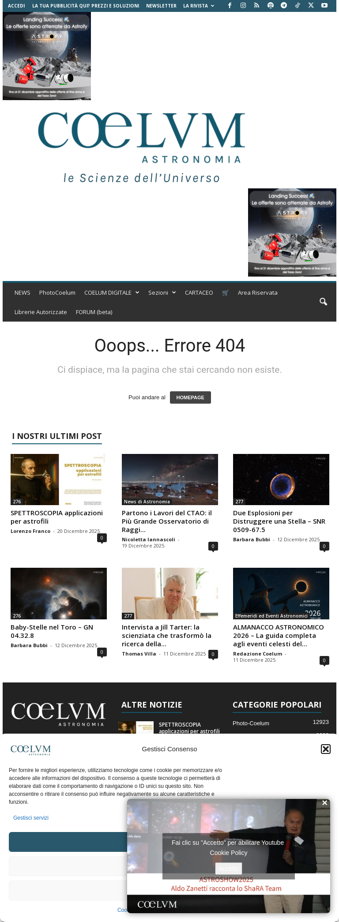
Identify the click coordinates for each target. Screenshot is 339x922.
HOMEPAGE (190, 397)
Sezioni (162, 292)
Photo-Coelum (251, 723)
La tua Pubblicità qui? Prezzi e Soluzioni (85, 6)
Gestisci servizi (31, 818)
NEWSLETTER (161, 6)
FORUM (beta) (94, 312)
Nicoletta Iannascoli (148, 539)
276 (17, 501)
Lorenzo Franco (30, 531)
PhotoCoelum (57, 292)
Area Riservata (258, 292)
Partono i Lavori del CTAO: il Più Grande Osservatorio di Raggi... (167, 521)
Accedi (16, 6)
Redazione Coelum (257, 653)
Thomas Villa (139, 653)
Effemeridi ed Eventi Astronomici (271, 616)
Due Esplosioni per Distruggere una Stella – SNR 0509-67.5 (279, 521)
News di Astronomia (147, 501)
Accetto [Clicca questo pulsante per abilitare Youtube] (228, 868)
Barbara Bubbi (251, 539)
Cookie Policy (229, 852)
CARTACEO (199, 292)
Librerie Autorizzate (41, 312)
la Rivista (198, 6)
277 (239, 501)
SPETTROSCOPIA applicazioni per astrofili (57, 516)
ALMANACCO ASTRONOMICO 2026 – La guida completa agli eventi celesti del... (278, 635)
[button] (325, 749)
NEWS (22, 292)
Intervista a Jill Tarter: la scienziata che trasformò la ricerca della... (166, 635)
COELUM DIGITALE (111, 292)
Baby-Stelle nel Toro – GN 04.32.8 (52, 631)
